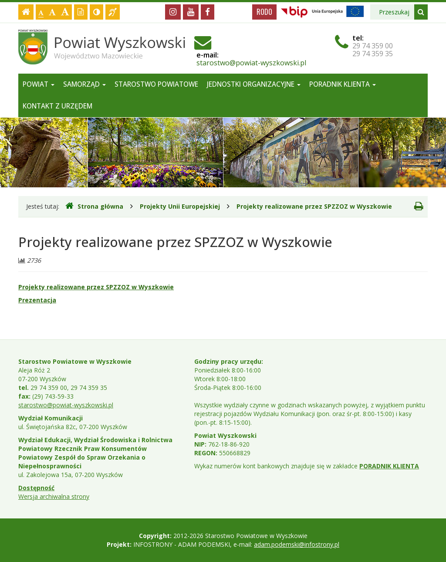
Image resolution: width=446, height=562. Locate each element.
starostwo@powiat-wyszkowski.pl (251, 63)
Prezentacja (37, 300)
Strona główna (94, 206)
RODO (264, 12)
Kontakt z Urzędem (57, 106)
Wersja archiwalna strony (53, 496)
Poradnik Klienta (342, 84)
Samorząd (84, 84)
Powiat (38, 84)
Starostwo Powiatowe (156, 84)
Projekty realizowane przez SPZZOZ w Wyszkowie (314, 206)
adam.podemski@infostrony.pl (296, 544)
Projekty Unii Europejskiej (180, 206)
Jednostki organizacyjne (254, 84)
